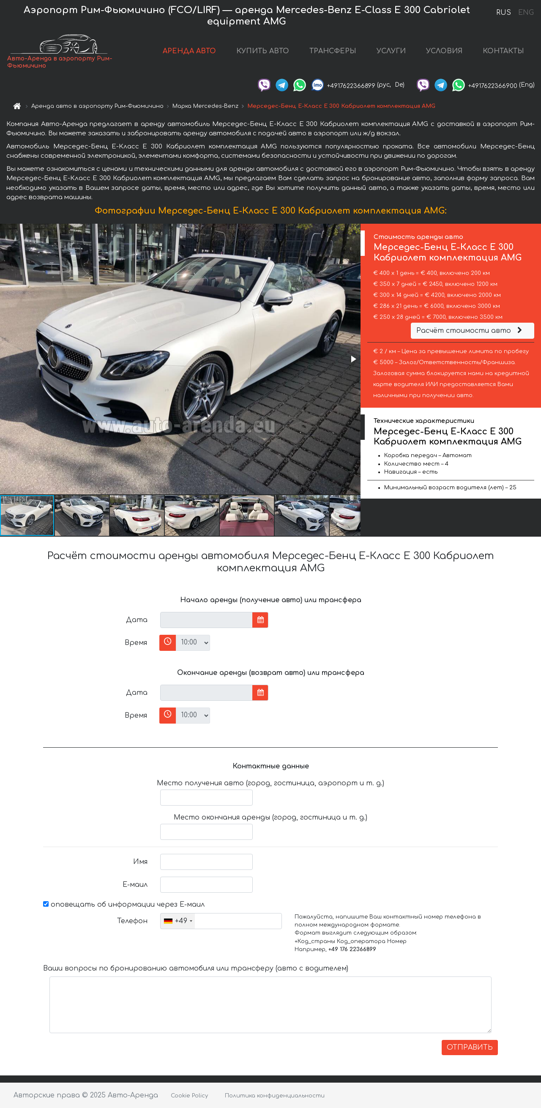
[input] (206, 620)
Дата (137, 620)
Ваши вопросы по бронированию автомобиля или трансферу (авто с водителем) (195, 968)
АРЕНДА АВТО (189, 51)
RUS (503, 12)
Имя (140, 862)
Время (136, 643)
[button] (353, 359)
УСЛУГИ (391, 51)
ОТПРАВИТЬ (470, 1047)
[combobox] (178, 921)
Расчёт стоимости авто (470, 331)
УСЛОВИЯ (444, 51)
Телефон (132, 921)
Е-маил (135, 885)
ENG (525, 12)
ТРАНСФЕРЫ (332, 51)
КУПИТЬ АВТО (262, 51)
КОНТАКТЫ (503, 51)
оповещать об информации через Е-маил (124, 904)
